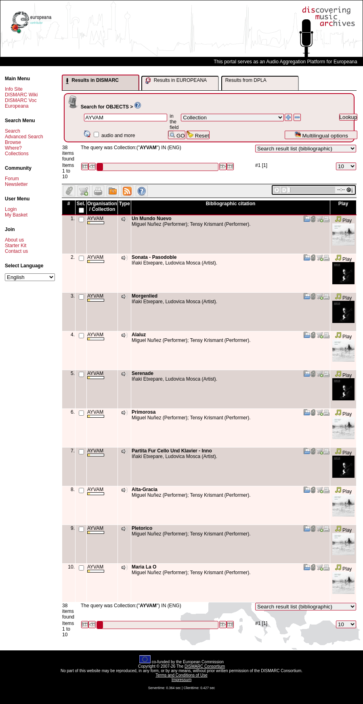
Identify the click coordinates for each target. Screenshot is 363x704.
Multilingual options (321, 135)
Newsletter (16, 184)
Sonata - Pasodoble (154, 257)
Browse (13, 142)
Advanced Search (24, 137)
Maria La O (144, 567)
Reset (198, 135)
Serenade (142, 373)
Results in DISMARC (92, 80)
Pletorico (142, 528)
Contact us (16, 251)
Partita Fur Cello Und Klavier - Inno (172, 451)
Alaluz (139, 334)
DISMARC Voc (21, 100)
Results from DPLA (245, 80)
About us (14, 240)
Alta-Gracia (144, 489)
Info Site (14, 89)
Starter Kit (15, 245)
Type (124, 203)
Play (343, 220)
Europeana (17, 106)
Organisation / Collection (102, 206)
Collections (17, 153)
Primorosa (143, 412)
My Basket (16, 215)
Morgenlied (144, 296)
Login (11, 209)
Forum (12, 178)
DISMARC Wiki (21, 95)
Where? (13, 148)
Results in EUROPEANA (176, 80)
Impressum (181, 679)
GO (176, 135)
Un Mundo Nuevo (152, 218)
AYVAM (95, 220)
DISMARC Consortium (205, 666)
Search (12, 131)
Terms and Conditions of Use (181, 675)
